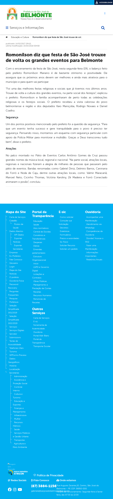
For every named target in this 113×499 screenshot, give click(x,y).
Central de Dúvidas (42, 232)
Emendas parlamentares (38, 251)
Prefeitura (13, 302)
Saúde (17, 429)
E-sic (35, 321)
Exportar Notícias (17, 240)
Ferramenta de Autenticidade (39, 327)
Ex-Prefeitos (15, 256)
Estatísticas (64, 231)
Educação (37, 221)
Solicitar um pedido (69, 249)
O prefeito (14, 277)
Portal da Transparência (38, 341)
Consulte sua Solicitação (65, 222)
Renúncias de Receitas (39, 301)
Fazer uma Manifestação (91, 247)
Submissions (15, 337)
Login (12, 267)
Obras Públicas (40, 281)
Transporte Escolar (41, 346)
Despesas (37, 242)
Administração (20, 376)
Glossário (13, 263)
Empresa (13, 252)
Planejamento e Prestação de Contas (41, 286)
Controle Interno (17, 389)
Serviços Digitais (16, 330)
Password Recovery (13, 286)
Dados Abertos (16, 231)
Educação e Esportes (19, 403)
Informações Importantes (91, 254)
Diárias (36, 246)
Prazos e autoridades (69, 238)
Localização (14, 369)
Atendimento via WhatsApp (93, 226)
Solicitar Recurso (67, 245)
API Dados (19, 235)
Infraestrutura (20, 415)
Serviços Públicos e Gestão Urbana (21, 435)
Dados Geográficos (13, 360)
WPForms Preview (17, 355)
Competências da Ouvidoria (94, 233)
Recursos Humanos (42, 295)
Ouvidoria (37, 332)
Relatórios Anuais (94, 259)
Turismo (13, 352)
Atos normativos (41, 228)
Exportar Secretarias (18, 247)
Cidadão (13, 221)
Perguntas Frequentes (13, 293)
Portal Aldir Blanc (41, 336)
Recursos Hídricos (18, 424)
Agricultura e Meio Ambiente (20, 445)
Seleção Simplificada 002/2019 (13, 319)
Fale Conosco (15, 259)
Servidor (13, 334)
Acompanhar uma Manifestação (94, 219)
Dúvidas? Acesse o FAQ (94, 240)
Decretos (64, 228)
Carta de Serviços (17, 217)
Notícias (13, 274)
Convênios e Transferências (38, 237)
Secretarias (14, 373)
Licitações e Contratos (38, 276)
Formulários (65, 235)
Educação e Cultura (20, 37)
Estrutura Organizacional (39, 258)
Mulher (17, 419)
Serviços (13, 327)
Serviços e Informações (27, 27)
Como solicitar (66, 217)
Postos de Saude (18, 226)
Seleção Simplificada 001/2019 (13, 309)
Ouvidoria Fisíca (16, 281)
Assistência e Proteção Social (20, 382)
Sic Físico (64, 242)
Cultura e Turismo (18, 396)
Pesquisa (13, 298)
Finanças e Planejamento (19, 410)
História (12, 366)
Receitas (37, 292)
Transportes (19, 440)
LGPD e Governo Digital (40, 269)
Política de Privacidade (48, 475)
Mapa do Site (15, 270)
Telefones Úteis (16, 348)
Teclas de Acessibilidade (14, 343)
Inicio (35, 263)
